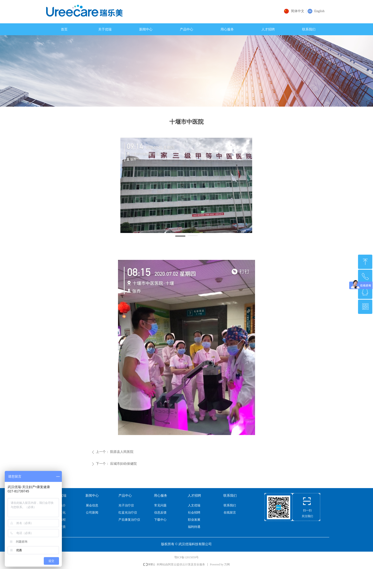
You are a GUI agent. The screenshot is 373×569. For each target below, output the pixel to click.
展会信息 (92, 505)
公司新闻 (92, 512)
